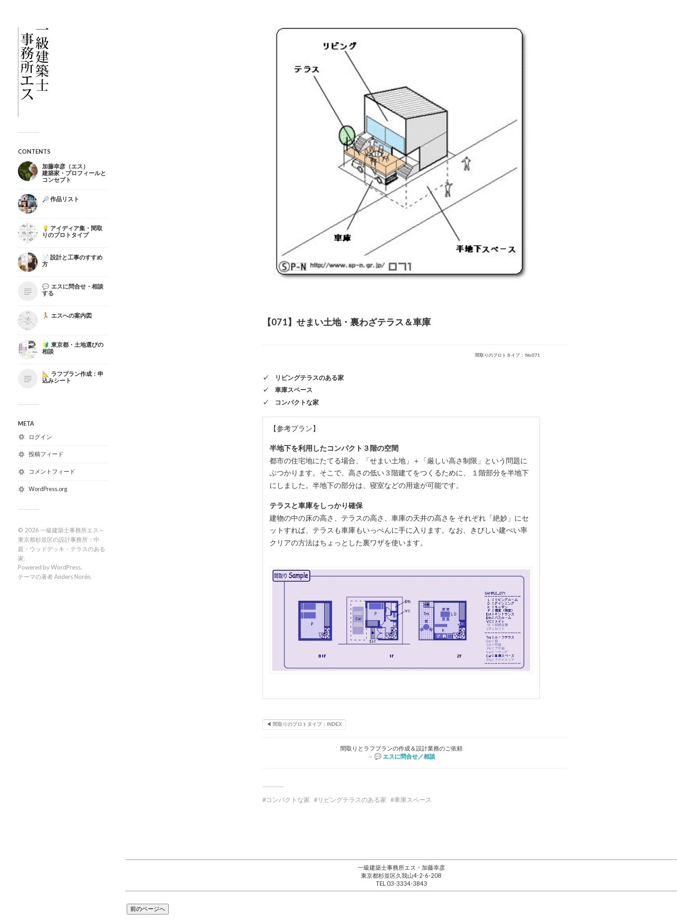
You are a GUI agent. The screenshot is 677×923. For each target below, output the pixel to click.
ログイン (40, 436)
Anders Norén (72, 576)
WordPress (66, 567)
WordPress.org (48, 488)
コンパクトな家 (288, 799)
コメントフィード (52, 471)
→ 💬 (401, 756)
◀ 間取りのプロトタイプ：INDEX (304, 724)
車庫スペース (413, 799)
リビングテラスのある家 (351, 799)
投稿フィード (46, 453)
